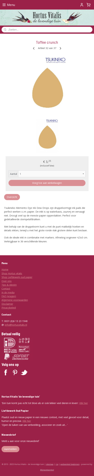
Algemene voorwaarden (15, 300)
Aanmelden (10, 449)
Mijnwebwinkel (47, 470)
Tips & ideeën (9, 284)
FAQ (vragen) (9, 296)
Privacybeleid (9, 307)
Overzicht (12, 197)
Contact (6, 288)
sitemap (49, 464)
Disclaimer (7, 303)
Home (5, 269)
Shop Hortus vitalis (12, 273)
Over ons (7, 281)
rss (57, 464)
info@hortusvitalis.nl (16, 324)
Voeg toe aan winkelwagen (47, 182)
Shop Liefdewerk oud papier (17, 277)
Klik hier (83, 403)
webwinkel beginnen (70, 464)
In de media (8, 292)
